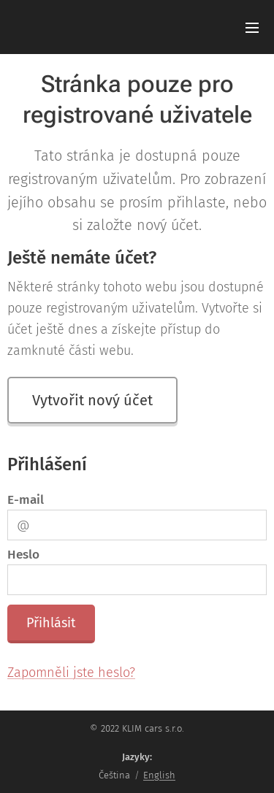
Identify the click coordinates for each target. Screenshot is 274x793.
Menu (252, 27)
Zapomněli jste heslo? (71, 673)
